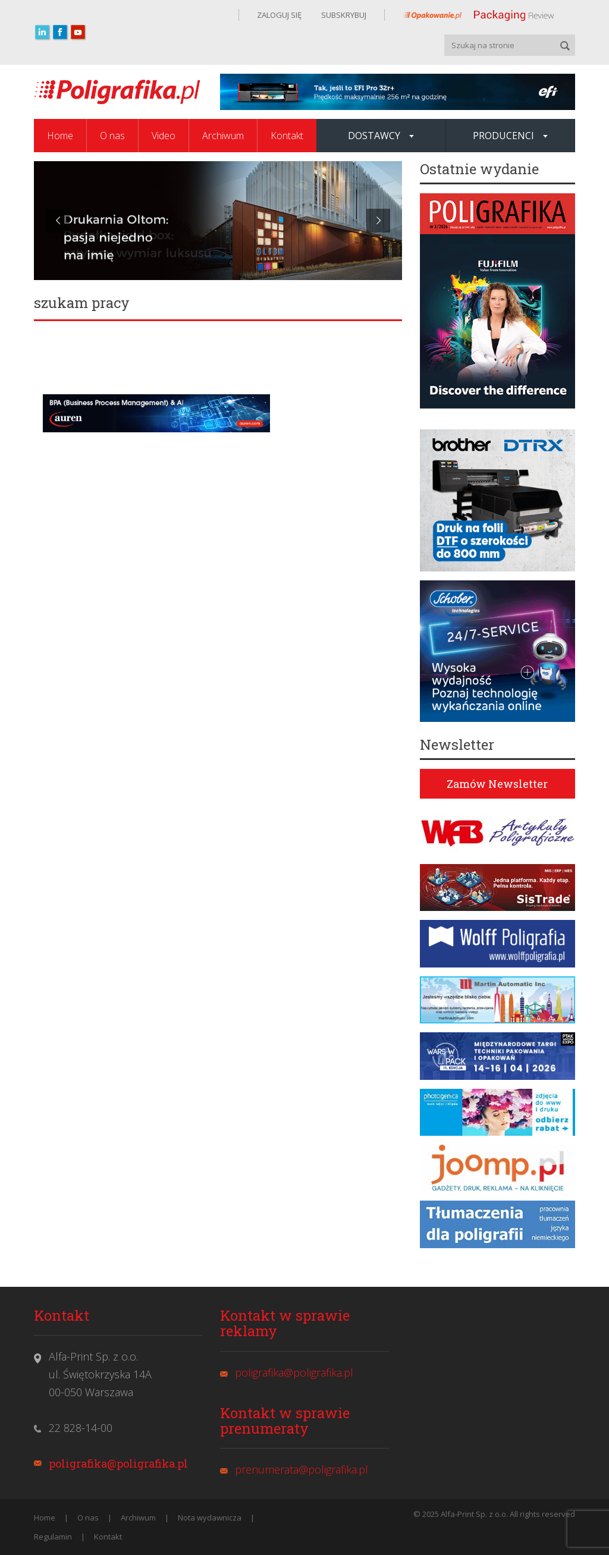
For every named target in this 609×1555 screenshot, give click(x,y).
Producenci (510, 135)
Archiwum (223, 135)
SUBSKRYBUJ (342, 15)
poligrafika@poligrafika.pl (118, 1463)
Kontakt (287, 135)
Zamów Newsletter (497, 784)
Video (163, 135)
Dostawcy (381, 135)
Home (60, 135)
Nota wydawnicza (209, 1517)
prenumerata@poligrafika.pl (301, 1469)
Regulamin (53, 1536)
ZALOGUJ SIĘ (279, 15)
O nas (112, 135)
